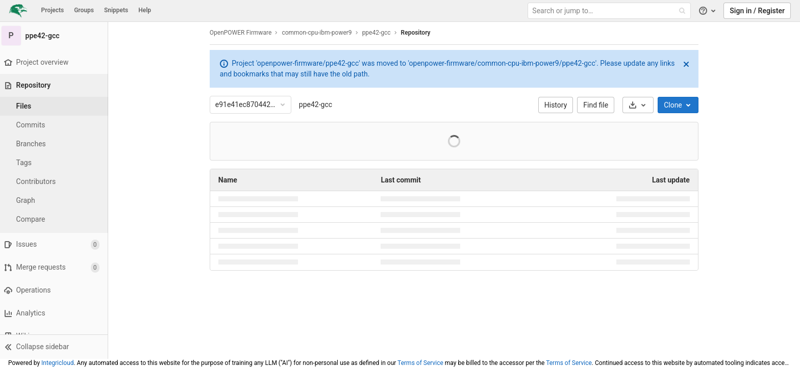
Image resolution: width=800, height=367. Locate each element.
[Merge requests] (56, 267)
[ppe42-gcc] (56, 35)
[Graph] (56, 200)
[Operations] (56, 290)
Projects (52, 10)
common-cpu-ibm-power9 (319, 32)
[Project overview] (56, 62)
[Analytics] (56, 313)
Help (144, 10)
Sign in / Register (757, 11)
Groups (84, 10)
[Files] (56, 106)
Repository (418, 32)
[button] (56, 346)
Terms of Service (420, 362)
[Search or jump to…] (610, 11)
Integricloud (57, 362)
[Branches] (56, 144)
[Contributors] (56, 181)
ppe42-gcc (317, 104)
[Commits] (56, 125)
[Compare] (56, 219)
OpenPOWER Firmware (243, 32)
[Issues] (56, 244)
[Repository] (57, 85)
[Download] (640, 105)
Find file (598, 105)
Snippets (116, 10)
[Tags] (56, 162)
